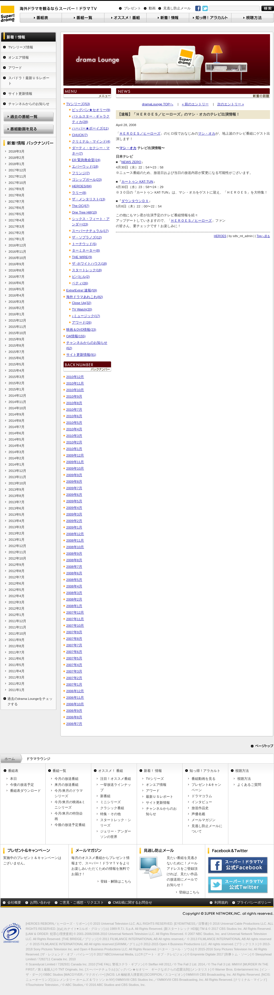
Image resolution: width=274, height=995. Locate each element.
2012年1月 (17, 614)
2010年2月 (74, 442)
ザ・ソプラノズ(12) (87, 237)
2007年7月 (74, 645)
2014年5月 (17, 439)
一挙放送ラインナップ (115, 787)
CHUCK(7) (80, 135)
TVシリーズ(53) (78, 104)
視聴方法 (242, 770)
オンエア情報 (18, 57)
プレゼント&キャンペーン (206, 787)
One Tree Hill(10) (84, 212)
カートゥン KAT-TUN (137, 181)
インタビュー (202, 802)
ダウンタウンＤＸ (135, 201)
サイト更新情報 (20, 93)
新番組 (105, 796)
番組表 (13, 770)
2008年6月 (74, 573)
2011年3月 (17, 677)
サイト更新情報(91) (81, 354)
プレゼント (132, 8)
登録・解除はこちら (115, 881)
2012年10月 (17, 558)
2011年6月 (17, 658)
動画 (152, 8)
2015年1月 (17, 389)
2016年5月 (17, 289)
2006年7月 (74, 723)
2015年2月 (17, 383)
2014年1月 (17, 464)
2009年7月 (74, 488)
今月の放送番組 (66, 778)
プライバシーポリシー (254, 902)
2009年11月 (75, 462)
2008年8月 (74, 560)
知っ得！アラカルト (205, 770)
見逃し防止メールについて (207, 828)
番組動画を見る (203, 778)
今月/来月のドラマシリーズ (69, 793)
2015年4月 (17, 370)
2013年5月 (17, 514)
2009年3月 (74, 514)
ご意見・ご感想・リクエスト (81, 902)
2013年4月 (17, 521)
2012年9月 (17, 564)
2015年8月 (17, 345)
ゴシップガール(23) (87, 179)
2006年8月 (74, 717)
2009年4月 (74, 507)
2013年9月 (17, 489)
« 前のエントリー (195, 104)
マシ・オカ (206, 133)
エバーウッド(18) (85, 166)
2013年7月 (17, 502)
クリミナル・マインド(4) (91, 141)
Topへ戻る (263, 236)
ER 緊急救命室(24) (86, 160)
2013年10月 (17, 483)
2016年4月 (17, 295)
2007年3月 (74, 671)
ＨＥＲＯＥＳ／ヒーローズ (139, 133)
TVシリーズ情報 (20, 47)
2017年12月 (17, 170)
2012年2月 (17, 608)
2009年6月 (74, 494)
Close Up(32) (81, 303)
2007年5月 (74, 658)
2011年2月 (17, 683)
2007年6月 (74, 651)
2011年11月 (17, 627)
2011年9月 (17, 640)
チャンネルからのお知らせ (28, 104)
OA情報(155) (76, 336)
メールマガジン (203, 820)
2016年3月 (17, 301)
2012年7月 (17, 577)
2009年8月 (74, 481)
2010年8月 (74, 403)
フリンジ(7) (81, 173)
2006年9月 (74, 710)
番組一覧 (59, 770)
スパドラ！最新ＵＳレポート (28, 80)
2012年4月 (17, 596)
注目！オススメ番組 (115, 778)
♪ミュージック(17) (86, 316)
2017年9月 (17, 189)
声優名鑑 (198, 814)
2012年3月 (17, 602)
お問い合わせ (40, 902)
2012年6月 (17, 583)
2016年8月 (17, 270)
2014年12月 (17, 395)
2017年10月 (17, 182)
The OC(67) (80, 205)
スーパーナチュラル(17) (90, 231)
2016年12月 (17, 245)
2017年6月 (17, 207)
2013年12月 (17, 470)
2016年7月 (17, 276)
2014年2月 (17, 458)
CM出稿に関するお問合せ (132, 902)
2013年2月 (17, 533)
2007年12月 (75, 612)
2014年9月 (17, 414)
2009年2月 (74, 521)
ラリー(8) (79, 192)
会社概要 (14, 902)
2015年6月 (17, 358)
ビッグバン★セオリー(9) (91, 110)
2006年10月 (75, 704)
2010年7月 (74, 409)
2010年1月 (74, 449)
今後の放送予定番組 (70, 825)
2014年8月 (17, 420)
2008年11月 (75, 540)
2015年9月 (17, 339)
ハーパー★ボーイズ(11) (90, 128)
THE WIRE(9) (82, 257)
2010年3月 (74, 435)
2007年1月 (74, 684)
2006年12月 (75, 691)
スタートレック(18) (87, 270)
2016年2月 (17, 308)
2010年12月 (75, 377)
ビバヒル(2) (81, 276)
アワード (15, 67)
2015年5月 (17, 364)
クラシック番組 (112, 808)
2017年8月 (17, 195)
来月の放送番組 (66, 784)
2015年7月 (17, 351)
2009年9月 (74, 475)
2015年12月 (17, 320)
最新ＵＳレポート (159, 796)
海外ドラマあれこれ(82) (84, 297)
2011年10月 (17, 633)
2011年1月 (17, 690)
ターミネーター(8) (86, 250)
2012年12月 (17, 546)
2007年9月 (74, 632)
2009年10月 (75, 468)
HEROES (220, 236)
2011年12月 (17, 621)
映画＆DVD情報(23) (81, 329)
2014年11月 (17, 402)
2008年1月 (74, 606)
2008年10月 (75, 547)
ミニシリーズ (110, 802)
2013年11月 (17, 477)
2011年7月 (17, 652)
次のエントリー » (230, 104)
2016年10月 (17, 258)
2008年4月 (74, 586)
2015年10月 (17, 333)
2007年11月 (75, 619)
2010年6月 (74, 416)
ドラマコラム (202, 796)
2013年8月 (17, 496)
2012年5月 (17, 589)
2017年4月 (17, 220)
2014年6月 (17, 433)
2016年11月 (17, 251)
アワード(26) (81, 322)
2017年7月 (17, 201)
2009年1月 (74, 527)
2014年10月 (17, 408)
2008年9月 (74, 553)
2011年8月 (17, 646)
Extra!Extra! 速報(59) (81, 290)
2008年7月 (74, 566)
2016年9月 (17, 264)
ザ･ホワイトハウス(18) (89, 263)
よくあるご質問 (249, 784)
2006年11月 (75, 697)
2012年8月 (17, 571)
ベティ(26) (80, 283)
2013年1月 (17, 539)
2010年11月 (75, 383)
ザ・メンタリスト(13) (88, 199)
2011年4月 (17, 671)
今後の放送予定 (22, 784)
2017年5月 (17, 214)
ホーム (10, 758)
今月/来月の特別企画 (69, 816)
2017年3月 (17, 226)
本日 (13, 778)
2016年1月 (17, 314)
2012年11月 (17, 552)
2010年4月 (74, 429)
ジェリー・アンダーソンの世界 (115, 834)
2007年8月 (74, 638)
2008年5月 (74, 579)
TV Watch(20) (82, 309)
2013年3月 (17, 527)
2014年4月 (17, 445)
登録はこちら (189, 892)
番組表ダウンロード (25, 790)
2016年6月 (17, 283)
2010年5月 (74, 422)
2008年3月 (74, 593)
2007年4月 (74, 665)
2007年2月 (74, 678)
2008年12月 (75, 534)
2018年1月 (17, 164)
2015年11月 (17, 326)
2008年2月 (74, 599)
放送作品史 (200, 808)
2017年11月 (17, 176)
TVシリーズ (155, 778)
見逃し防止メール (177, 8)
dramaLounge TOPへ (157, 104)
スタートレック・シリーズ (115, 822)
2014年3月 (17, 452)
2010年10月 (75, 390)
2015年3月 (17, 377)
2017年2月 (17, 233)
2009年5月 (74, 501)
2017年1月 (17, 239)
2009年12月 (75, 455)
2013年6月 (17, 508)
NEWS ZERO (131, 162)
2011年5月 (17, 665)
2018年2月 (17, 157)
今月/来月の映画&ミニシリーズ (70, 804)
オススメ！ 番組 (110, 770)
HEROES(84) (82, 186)
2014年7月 (17, 427)
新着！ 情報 (153, 770)
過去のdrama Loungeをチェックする (30, 701)
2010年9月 (74, 396)
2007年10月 (75, 625)
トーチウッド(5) (84, 244)
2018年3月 (17, 151)
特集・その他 (110, 814)
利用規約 (221, 902)
